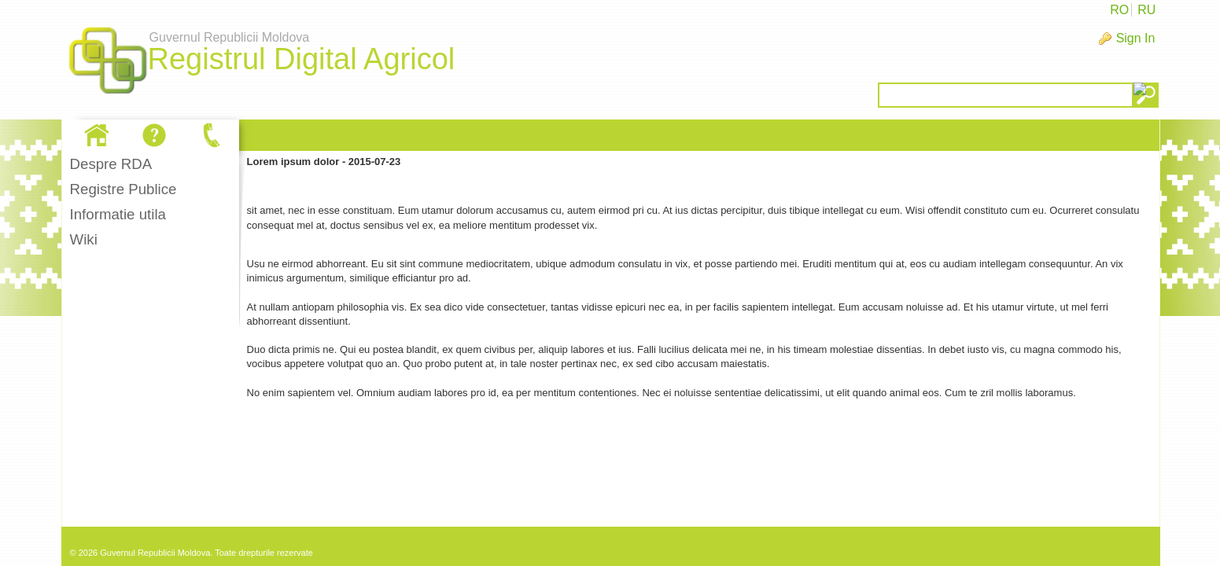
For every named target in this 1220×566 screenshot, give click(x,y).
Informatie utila (118, 214)
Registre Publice (123, 189)
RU (1146, 10)
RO (1119, 10)
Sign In (1135, 38)
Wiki (84, 239)
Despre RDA (111, 164)
